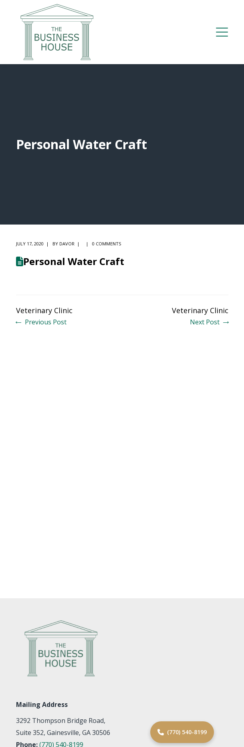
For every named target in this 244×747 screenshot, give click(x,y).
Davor (67, 244)
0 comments (106, 244)
